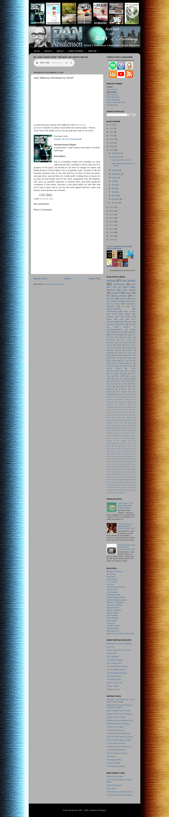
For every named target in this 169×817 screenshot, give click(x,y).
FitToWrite (125, 415)
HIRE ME (92, 51)
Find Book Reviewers (115, 730)
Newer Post (40, 278)
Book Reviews (112, 95)
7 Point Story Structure (116, 743)
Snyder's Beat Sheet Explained (119, 714)
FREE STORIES (75, 51)
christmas (132, 332)
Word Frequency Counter (117, 753)
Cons (131, 407)
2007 (111, 240)
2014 (111, 218)
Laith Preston (126, 340)
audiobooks (119, 284)
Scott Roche (112, 621)
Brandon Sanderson (115, 571)
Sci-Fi (134, 435)
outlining (125, 477)
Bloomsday (110, 402)
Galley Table (112, 653)
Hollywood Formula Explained (119, 747)
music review (124, 474)
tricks (108, 490)
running (109, 485)
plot (132, 477)
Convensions (111, 410)
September (116, 174)
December (116, 153)
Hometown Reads (126, 366)
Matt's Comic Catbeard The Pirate (120, 633)
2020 (111, 143)
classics (133, 381)
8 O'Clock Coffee (127, 394)
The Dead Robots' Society (117, 666)
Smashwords (76, 139)
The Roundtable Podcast (117, 673)
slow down (118, 485)
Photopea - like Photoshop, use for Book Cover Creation (121, 700)
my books (44, 199)
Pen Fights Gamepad (118, 374)
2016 (111, 211)
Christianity (110, 407)
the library (110, 487)
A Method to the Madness (115, 397)
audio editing (128, 459)
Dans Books (114, 337)
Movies (125, 335)
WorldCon (129, 453)
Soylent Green (127, 443)
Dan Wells (111, 577)
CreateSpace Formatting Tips (119, 733)
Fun (116, 417)
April (114, 192)
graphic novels (122, 469)
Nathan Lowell (112, 613)
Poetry (114, 314)
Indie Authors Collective (125, 425)
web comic (132, 355)
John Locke (110, 430)
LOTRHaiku (111, 340)
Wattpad (130, 379)
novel (111, 477)
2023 (111, 132)
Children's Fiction (125, 404)
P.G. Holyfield (112, 615)
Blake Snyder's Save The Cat (119, 711)
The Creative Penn (114, 663)
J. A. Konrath (112, 582)
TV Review (129, 446)
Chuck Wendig (112, 361)
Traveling (123, 451)
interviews (117, 472)
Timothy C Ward (113, 626)
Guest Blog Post (115, 319)
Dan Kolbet (111, 574)
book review (129, 290)
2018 (111, 150)
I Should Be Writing (114, 660)
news (51, 199)
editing (117, 386)
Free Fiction (111, 366)
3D (111, 358)
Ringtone (126, 435)
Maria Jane (119, 332)
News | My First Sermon (121, 160)
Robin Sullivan (112, 618)
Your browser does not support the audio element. (54, 63)
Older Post (94, 278)
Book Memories (113, 97)
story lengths (122, 392)
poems (122, 324)
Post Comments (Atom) (54, 284)
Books (128, 317)
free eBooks (128, 386)
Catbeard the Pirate (115, 776)
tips (132, 487)
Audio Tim (111, 647)
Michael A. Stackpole (115, 602)
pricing (131, 479)
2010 (111, 232)
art (123, 306)
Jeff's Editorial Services (116, 587)
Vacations (128, 350)
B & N (65, 139)
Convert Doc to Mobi (115, 727)
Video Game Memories (116, 102)
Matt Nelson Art (113, 631)
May (114, 188)
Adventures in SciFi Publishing (119, 643)
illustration (110, 389)
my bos (133, 474)
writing (111, 280)
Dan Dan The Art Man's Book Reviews (121, 287)
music (133, 335)
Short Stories (112, 89)
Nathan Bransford (114, 610)
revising (121, 342)
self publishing (119, 355)
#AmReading (112, 311)
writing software (117, 492)
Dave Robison (123, 410)
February (116, 199)
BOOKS (48, 51)
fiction (128, 467)
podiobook (110, 342)
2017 (111, 207)
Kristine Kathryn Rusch (116, 597)
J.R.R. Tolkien (128, 428)
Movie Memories (113, 100)
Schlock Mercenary (114, 785)
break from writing (125, 353)
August (115, 177)
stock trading (129, 485)
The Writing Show (114, 679)
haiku (131, 469)
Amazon (57, 139)
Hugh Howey (112, 579)
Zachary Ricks (112, 628)
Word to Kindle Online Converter (120, 737)
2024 (111, 128)
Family (116, 415)
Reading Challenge (114, 350)
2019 (111, 146)
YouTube (112, 459)
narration (115, 293)
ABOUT (60, 51)
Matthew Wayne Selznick (117, 600)
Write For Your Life (114, 683)
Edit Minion (111, 756)
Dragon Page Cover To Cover (119, 650)
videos (115, 490)
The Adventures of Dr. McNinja (119, 795)
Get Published (127, 417)
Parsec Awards (129, 371)
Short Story (119, 379)
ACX (117, 358)
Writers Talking (113, 686)
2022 (111, 136)
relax (124, 482)
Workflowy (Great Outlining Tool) (120, 720)
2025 (111, 125)
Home (67, 278)
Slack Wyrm (112, 788)
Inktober (109, 428)
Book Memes (128, 358)
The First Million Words (116, 670)
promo (109, 482)
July (114, 181)
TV (121, 446)
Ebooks (132, 324)
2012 (111, 225)
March (114, 196)
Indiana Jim (110, 425)
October (115, 170)
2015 (111, 214)
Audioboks (119, 399)
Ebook (133, 410)
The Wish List (112, 451)
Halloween (118, 348)
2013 (111, 222)
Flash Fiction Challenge (116, 363)
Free (130, 363)
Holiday (130, 423)
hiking (109, 355)
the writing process (117, 295)
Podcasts (129, 348)
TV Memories (112, 105)
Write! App (110, 456)
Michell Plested (114, 368)
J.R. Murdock (112, 592)
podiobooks (122, 479)
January (115, 203)
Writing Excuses (113, 689)
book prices (124, 461)
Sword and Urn (112, 446)
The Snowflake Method (116, 750)
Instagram (118, 428)
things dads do (122, 487)
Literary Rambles (114, 763)
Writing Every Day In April (116, 381)
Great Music (128, 337)
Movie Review (114, 335)
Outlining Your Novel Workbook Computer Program (119, 706)
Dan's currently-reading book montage (119, 247)
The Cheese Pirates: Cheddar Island (120, 448)
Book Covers (129, 311)
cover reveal (122, 384)
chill (115, 464)
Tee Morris (111, 623)
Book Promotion (122, 402)
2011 (111, 229)
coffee (121, 464)
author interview (112, 461)
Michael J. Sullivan (114, 605)
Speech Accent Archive (116, 717)
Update (127, 314)
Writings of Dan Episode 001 (126, 456)
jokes (125, 472)
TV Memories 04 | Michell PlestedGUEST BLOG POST (126, 526)
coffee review (131, 464)
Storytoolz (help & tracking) (118, 724)
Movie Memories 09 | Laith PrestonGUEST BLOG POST (126, 547)
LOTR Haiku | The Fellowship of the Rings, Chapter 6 (125, 505)
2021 (111, 139)
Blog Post (129, 399)
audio (119, 459)
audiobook (110, 353)
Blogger (103, 810)
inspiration (123, 389)
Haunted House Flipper (115, 423)
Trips (131, 451)
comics (112, 384)
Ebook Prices (113, 412)
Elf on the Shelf (127, 361)
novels (117, 477)
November (116, 157)
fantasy (120, 467)
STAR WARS (120, 376)
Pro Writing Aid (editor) (116, 766)
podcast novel (111, 479)
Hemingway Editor (114, 760)
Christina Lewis (122, 407)
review (131, 482)
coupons (112, 467)
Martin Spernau (122, 430)
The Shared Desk (114, 676)
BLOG (37, 51)
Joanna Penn (112, 590)
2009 (111, 236)
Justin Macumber (114, 595)
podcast (123, 298)
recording (117, 482)
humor (109, 472)
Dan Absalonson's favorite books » (123, 270)
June (114, 185)
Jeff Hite (110, 584)
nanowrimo (111, 324)
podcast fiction (113, 317)
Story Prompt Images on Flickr (119, 740)
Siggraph (124, 441)
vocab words (124, 490)
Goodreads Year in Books (115, 420)
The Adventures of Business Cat (120, 792)
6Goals (119, 345)
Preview (117, 435)
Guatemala (129, 420)
